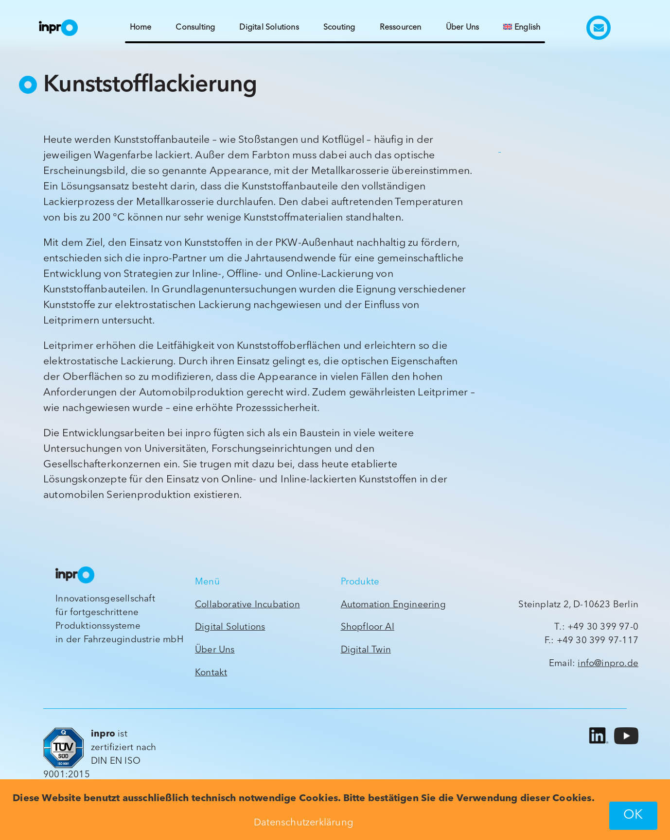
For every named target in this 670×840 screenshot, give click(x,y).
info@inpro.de (608, 664)
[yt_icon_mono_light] (626, 731)
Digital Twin (366, 650)
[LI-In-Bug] (597, 727)
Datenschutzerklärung (303, 823)
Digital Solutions (230, 627)
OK (633, 815)
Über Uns (215, 650)
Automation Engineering (393, 605)
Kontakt (211, 673)
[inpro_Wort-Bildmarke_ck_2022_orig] (58, 23)
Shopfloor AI (367, 627)
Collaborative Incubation (247, 605)
